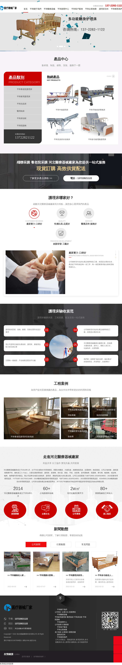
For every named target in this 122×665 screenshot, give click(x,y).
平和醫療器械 (49, 9)
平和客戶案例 (77, 9)
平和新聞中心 (63, 9)
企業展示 (65, 632)
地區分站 (33, 640)
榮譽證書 (72, 632)
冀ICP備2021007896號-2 (13, 640)
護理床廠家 (26, 656)
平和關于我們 (35, 9)
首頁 (26, 9)
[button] (57, 46)
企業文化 (65, 612)
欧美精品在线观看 (6, 664)
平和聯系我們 (62, 637)
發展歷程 (72, 612)
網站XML (26, 640)
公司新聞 (58, 624)
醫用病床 (70, 617)
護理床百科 (104, 9)
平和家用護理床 (60, 617)
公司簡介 (58, 612)
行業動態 (65, 624)
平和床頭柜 (78, 617)
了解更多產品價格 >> (41, 178)
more (109, 76)
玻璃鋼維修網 (38, 656)
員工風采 (58, 632)
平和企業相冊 (91, 9)
